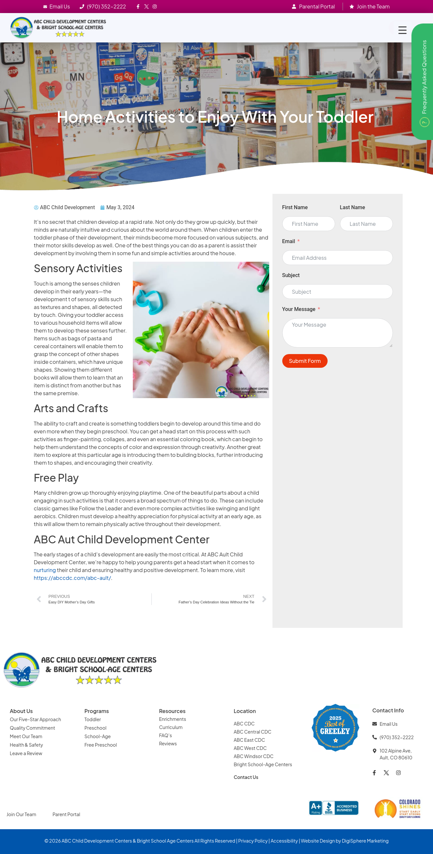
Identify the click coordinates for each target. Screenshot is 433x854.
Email (288, 241)
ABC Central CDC (252, 732)
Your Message (299, 309)
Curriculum (170, 727)
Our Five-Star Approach (35, 719)
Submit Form (305, 360)
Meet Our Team (26, 736)
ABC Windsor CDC (253, 756)
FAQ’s (165, 735)
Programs (97, 710)
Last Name (352, 207)
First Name (295, 207)
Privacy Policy (253, 841)
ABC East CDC (249, 740)
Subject (291, 275)
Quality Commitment (32, 728)
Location (245, 710)
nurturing (45, 570)
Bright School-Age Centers (263, 764)
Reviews (168, 743)
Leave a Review (26, 753)
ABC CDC (244, 723)
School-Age (98, 736)
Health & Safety (27, 745)
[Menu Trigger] (402, 30)
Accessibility (284, 841)
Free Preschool (101, 745)
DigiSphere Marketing (365, 841)
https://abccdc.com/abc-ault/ (72, 577)
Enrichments (172, 719)
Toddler (93, 719)
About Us (21, 710)
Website (310, 841)
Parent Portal (66, 814)
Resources (172, 710)
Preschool (95, 728)
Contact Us (246, 777)
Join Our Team (21, 814)
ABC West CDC (250, 748)
